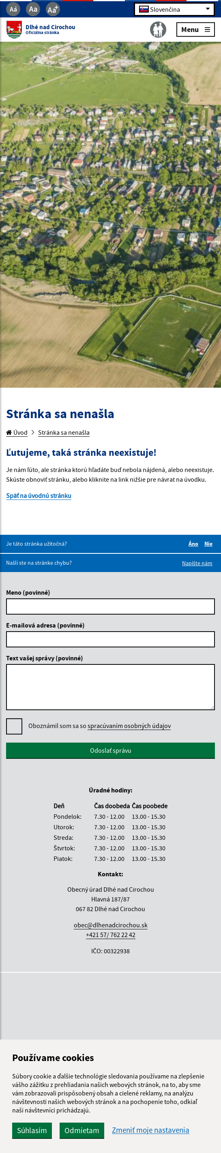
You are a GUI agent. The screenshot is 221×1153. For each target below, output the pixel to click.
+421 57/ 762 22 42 (110, 935)
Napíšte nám (197, 563)
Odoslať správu (110, 750)
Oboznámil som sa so (99, 726)
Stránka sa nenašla (64, 432)
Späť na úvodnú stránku (38, 495)
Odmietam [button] (81, 1130)
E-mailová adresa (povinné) (45, 625)
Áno (195, 543)
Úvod (17, 432)
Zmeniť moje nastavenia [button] (150, 1130)
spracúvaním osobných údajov (129, 726)
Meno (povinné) (28, 592)
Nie (209, 543)
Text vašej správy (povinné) (44, 658)
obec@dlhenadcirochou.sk (111, 925)
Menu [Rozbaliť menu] (195, 29)
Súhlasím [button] (32, 1130)
